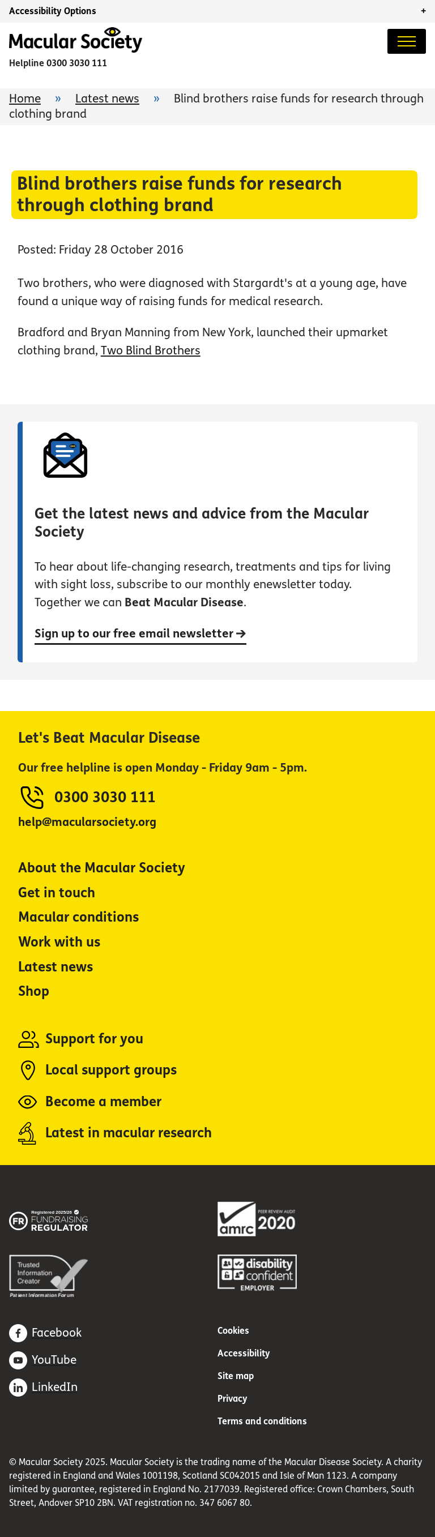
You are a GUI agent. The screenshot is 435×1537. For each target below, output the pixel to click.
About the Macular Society (101, 868)
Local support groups (111, 1070)
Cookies (233, 1330)
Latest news (107, 99)
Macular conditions (78, 917)
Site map (236, 1376)
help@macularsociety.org (87, 822)
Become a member (103, 1102)
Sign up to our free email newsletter (140, 634)
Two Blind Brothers (151, 351)
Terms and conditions (262, 1421)
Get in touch (56, 893)
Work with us (59, 942)
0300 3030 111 (76, 63)
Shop (33, 991)
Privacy (233, 1398)
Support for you (94, 1039)
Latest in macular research (128, 1133)
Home (25, 99)
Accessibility (244, 1353)
